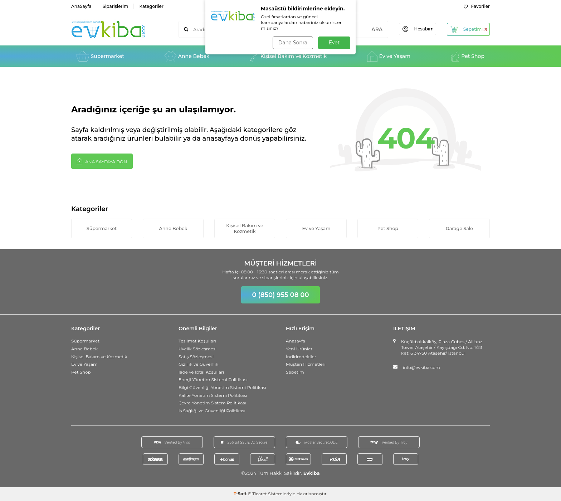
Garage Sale (459, 228)
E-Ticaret (257, 494)
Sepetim (295, 372)
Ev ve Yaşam (388, 56)
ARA (371, 29)
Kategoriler (151, 6)
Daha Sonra (292, 42)
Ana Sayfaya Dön (102, 161)
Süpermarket (100, 56)
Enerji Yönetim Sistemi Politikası (213, 380)
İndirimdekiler (301, 356)
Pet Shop (467, 56)
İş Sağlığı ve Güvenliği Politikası (212, 411)
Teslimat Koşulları (197, 341)
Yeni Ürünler (299, 349)
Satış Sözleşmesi (196, 356)
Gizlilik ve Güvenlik (198, 364)
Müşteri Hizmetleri (306, 364)
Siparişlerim (115, 6)
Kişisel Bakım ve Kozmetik (288, 56)
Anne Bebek (187, 56)
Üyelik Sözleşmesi (197, 349)
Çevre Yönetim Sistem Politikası (212, 403)
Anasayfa (295, 341)
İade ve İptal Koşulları (201, 372)
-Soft (241, 494)
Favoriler (477, 6)
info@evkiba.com (421, 367)
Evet (334, 42)
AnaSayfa (81, 6)
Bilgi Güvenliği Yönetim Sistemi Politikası (222, 387)
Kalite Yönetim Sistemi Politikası (213, 395)
